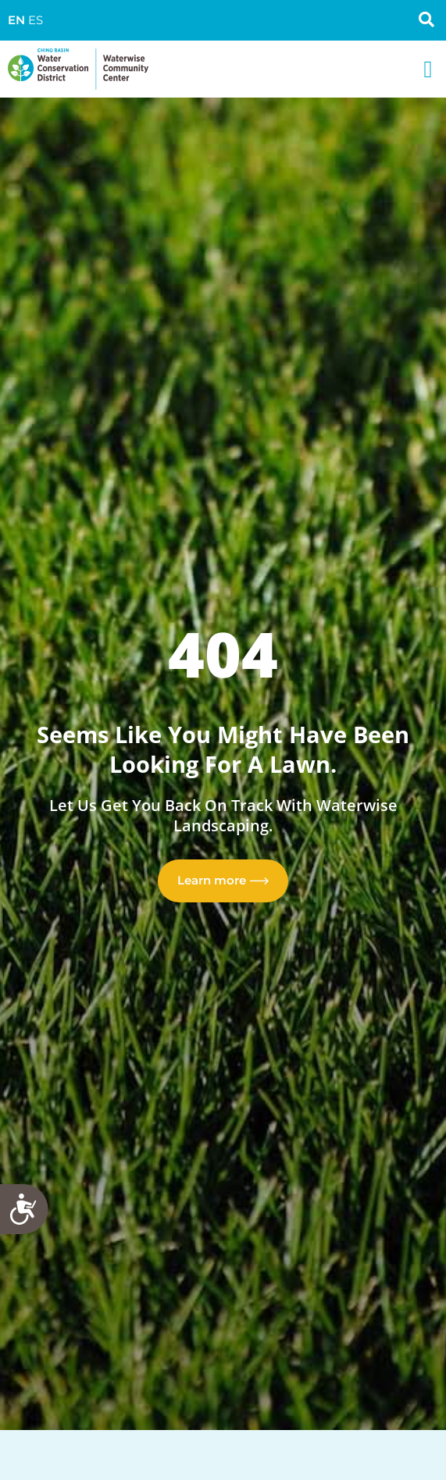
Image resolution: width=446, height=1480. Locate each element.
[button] (428, 69)
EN (16, 20)
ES (35, 20)
